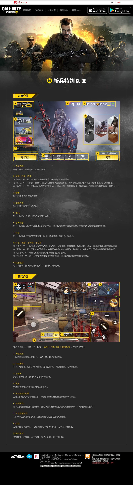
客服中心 (76, 10)
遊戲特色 (39, 10)
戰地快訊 (27, 10)
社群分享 (52, 10)
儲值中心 (64, 10)
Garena (20, 2)
